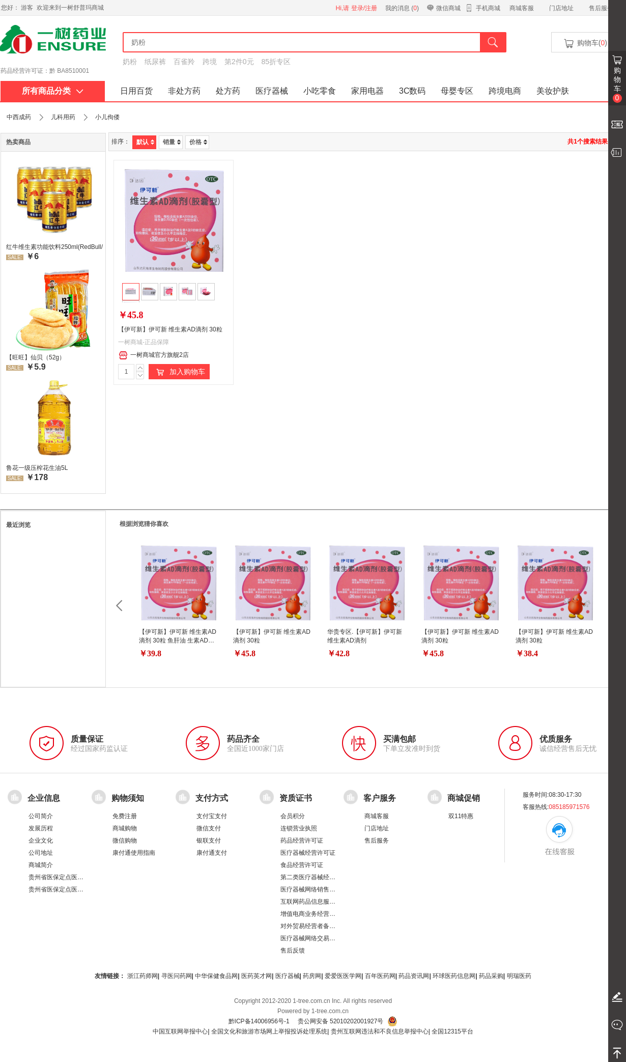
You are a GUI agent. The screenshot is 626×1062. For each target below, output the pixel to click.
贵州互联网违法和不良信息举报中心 (380, 1031)
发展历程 (41, 828)
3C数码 (412, 91)
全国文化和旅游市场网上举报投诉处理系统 (269, 1031)
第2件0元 (239, 62)
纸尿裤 (155, 62)
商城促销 (463, 798)
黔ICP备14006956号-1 (259, 1021)
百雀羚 (184, 62)
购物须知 (127, 798)
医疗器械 (271, 91)
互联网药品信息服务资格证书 (320, 901)
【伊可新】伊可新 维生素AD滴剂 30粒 (170, 329)
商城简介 (41, 865)
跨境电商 (505, 91)
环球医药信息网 (454, 976)
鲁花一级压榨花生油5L (37, 467)
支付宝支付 (211, 816)
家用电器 (367, 91)
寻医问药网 (176, 976)
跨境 (210, 62)
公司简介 (41, 816)
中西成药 (19, 117)
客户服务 (379, 798)
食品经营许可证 (301, 865)
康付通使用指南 (133, 852)
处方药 (228, 91)
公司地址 (41, 852)
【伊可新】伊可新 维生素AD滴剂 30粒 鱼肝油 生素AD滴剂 (177, 640)
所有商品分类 (52, 91)
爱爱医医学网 (343, 976)
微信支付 (208, 828)
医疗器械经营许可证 (307, 852)
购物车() (584, 43)
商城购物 (124, 828)
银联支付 (208, 840)
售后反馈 (292, 950)
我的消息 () (402, 8)
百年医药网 (380, 976)
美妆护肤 (552, 91)
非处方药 (184, 91)
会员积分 (292, 816)
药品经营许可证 (301, 840)
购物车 (617, 84)
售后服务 (601, 8)
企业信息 (43, 798)
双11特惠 (460, 816)
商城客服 (521, 8)
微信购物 (124, 840)
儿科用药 (63, 117)
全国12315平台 (452, 1031)
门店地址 (561, 8)
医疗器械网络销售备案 (311, 889)
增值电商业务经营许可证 (314, 913)
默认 (145, 142)
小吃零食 (319, 91)
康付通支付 (211, 852)
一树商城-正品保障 (143, 342)
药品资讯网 (414, 976)
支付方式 (211, 798)
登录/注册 (364, 8)
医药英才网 (256, 976)
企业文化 (41, 840)
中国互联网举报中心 (180, 1031)
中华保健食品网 (216, 976)
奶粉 (130, 62)
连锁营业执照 (298, 828)
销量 (172, 142)
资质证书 (295, 798)
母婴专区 (457, 91)
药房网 (312, 976)
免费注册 (124, 816)
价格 (198, 142)
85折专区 (276, 62)
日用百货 (136, 91)
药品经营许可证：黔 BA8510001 (45, 70)
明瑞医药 (519, 976)
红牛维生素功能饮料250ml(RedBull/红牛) (54, 246)
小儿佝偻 (107, 117)
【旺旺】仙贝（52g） (35, 357)
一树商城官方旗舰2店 (154, 355)
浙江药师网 (142, 976)
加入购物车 (179, 372)
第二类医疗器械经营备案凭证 (320, 877)
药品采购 (491, 976)
